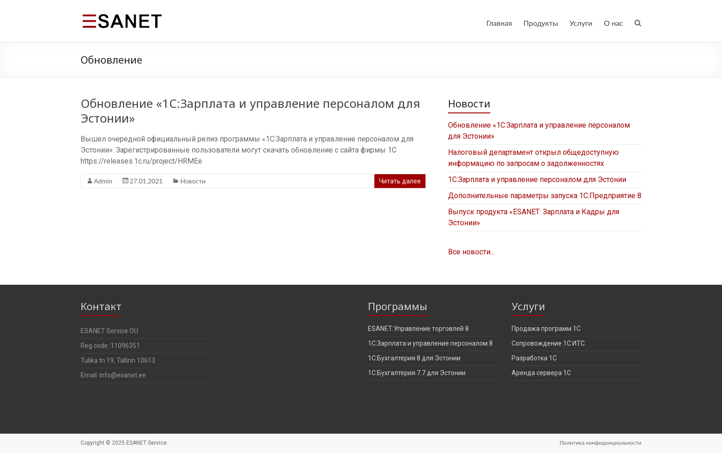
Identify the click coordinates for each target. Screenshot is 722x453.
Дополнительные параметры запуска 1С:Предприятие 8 (544, 195)
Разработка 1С (534, 358)
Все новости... (471, 251)
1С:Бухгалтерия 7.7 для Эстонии (417, 373)
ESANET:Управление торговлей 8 (418, 328)
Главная (499, 22)
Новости (192, 181)
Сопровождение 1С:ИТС (548, 343)
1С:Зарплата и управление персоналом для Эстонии (537, 179)
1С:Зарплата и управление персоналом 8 (430, 343)
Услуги (581, 22)
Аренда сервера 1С (541, 373)
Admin (103, 181)
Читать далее (400, 181)
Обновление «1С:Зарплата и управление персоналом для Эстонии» (250, 110)
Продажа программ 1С (546, 328)
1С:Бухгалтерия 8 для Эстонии (414, 358)
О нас (613, 22)
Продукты (541, 22)
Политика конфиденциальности (600, 442)
